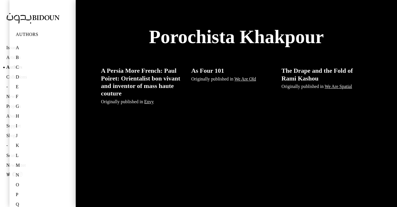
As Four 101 (207, 70)
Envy (149, 101)
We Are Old (245, 78)
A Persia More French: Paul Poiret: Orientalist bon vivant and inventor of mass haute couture (140, 82)
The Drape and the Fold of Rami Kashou (317, 74)
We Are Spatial (338, 86)
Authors (27, 34)
